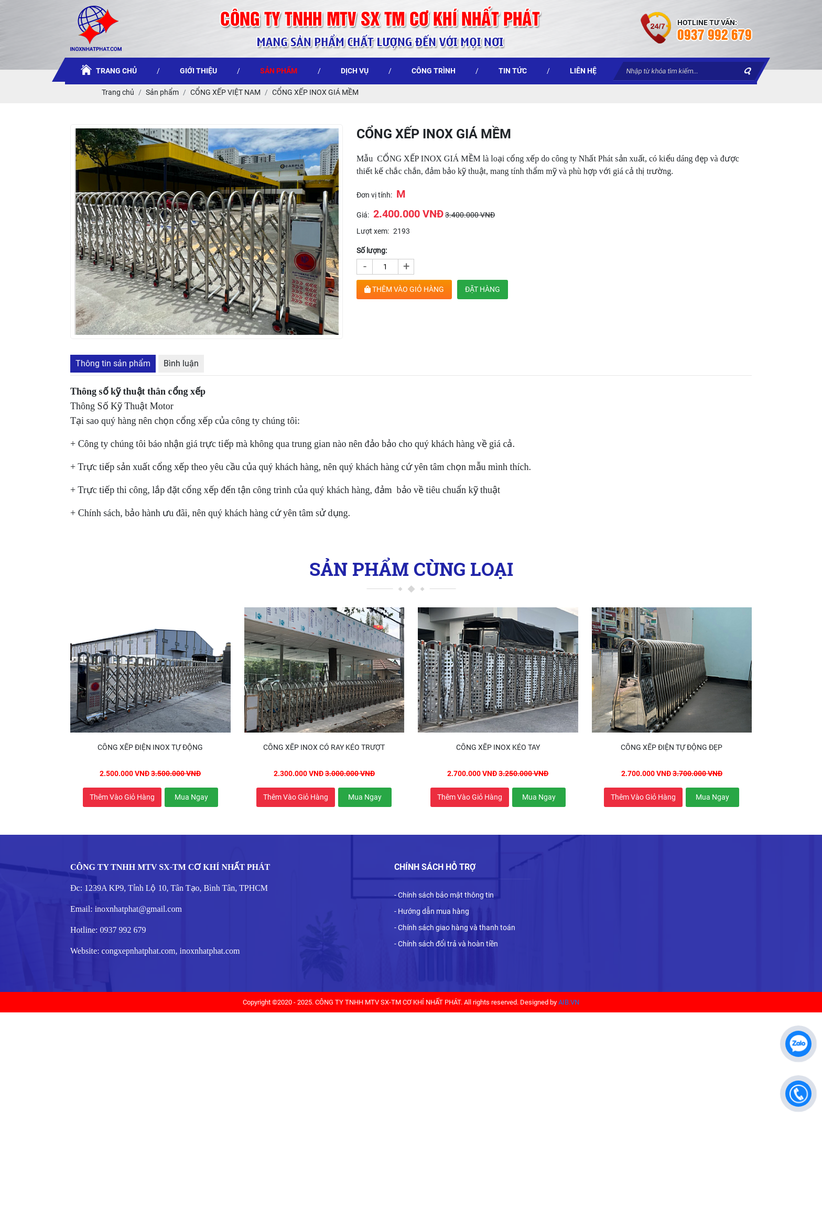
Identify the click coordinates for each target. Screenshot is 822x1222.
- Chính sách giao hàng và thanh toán (454, 927)
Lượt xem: (372, 231)
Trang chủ (118, 92)
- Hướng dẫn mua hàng (431, 911)
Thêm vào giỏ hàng (122, 797)
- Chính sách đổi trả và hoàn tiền (446, 944)
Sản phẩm (162, 92)
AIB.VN (568, 1002)
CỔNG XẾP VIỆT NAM (225, 92)
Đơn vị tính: (374, 195)
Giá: (362, 215)
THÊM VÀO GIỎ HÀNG (404, 289)
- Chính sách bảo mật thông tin (444, 895)
